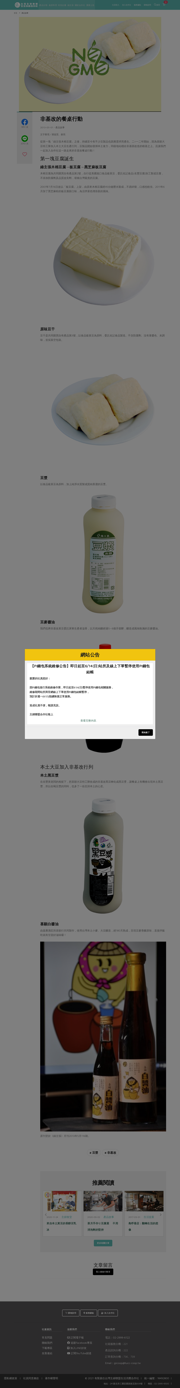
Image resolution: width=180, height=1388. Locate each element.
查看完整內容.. (88, 720)
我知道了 (146, 732)
